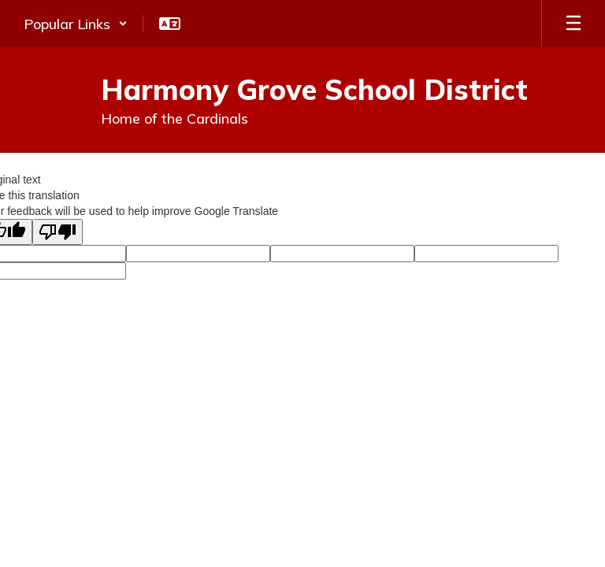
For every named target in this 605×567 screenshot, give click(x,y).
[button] (75, 23)
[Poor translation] (57, 232)
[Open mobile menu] (573, 23)
